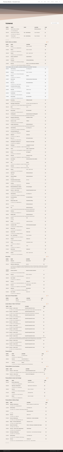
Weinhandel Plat (30, 392)
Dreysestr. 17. (18, 108)
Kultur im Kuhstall (29, 46)
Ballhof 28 (17, 416)
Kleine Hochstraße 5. (19, 94)
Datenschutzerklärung (53, 450)
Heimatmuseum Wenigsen (20, 61)
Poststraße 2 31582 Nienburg (21, 70)
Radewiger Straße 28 (19, 233)
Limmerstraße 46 (18, 430)
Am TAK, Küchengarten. (20, 122)
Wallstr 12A (18, 136)
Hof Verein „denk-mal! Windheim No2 (32, 103)
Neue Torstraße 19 (20, 394)
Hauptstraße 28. (19, 157)
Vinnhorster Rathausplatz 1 (20, 276)
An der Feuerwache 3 (19, 254)
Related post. (16, 30)
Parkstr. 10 (18, 34)
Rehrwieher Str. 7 (19, 212)
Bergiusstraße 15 (19, 202)
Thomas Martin (9, 351)
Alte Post (27, 86)
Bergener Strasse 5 (18, 423)
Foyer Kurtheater (37, 32)
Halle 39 (27, 264)
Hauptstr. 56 (18, 223)
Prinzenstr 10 (18, 77)
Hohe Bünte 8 (18, 433)
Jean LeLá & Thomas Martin (11, 295)
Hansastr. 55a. (19, 101)
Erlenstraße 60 (19, 153)
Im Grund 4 (18, 105)
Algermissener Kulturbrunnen (32, 385)
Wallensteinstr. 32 (20, 357)
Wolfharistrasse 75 (19, 188)
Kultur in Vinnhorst (29, 72)
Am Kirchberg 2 (19, 181)
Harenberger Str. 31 (18, 316)
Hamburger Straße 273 (20, 98)
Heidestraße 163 (19, 51)
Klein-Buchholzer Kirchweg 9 (22, 360)
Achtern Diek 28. (19, 84)
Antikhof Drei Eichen (29, 221)
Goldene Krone (28, 89)
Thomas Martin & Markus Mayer (12, 400)
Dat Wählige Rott (29, 68)
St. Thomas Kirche (24, 355)
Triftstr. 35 (17, 426)
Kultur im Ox (28, 291)
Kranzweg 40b (20, 387)
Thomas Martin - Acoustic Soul (11, 2)
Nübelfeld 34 (18, 143)
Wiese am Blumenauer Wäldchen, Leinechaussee (23, 65)
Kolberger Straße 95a (19, 226)
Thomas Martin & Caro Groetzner (12, 366)
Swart (27, 245)
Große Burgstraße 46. (20, 150)
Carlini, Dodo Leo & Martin (15, 32)
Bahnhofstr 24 (18, 164)
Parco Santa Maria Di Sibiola (20, 272)
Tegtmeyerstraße (18, 375)
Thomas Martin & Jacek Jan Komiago (13, 378)
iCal (11, 39)
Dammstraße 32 (19, 262)
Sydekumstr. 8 (18, 279)
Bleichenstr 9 (18, 167)
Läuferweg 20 (23, 301)
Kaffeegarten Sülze (30, 421)
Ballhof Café (29, 414)
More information (23, 286)
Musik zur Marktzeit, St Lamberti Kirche (33, 404)
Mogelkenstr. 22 (19, 286)
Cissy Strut (8, 256)
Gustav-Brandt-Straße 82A (19, 440)
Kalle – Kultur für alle (29, 53)
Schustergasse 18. (19, 91)
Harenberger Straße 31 (18, 313)
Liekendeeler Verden (29, 242)
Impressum (58, 450)
